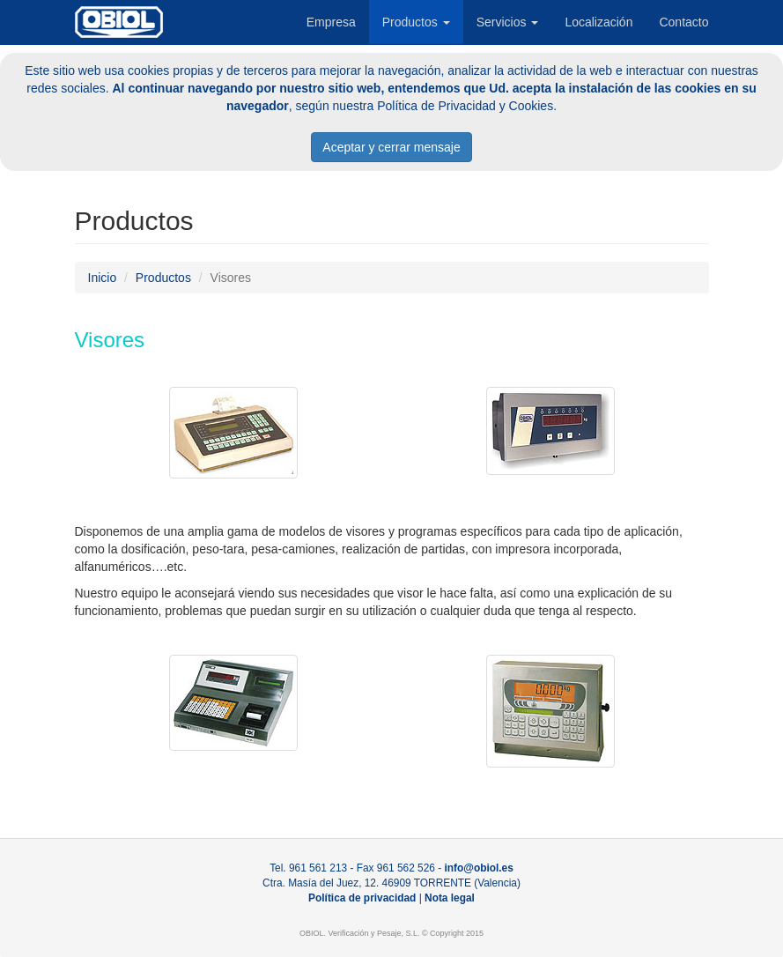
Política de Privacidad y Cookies (465, 106)
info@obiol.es (479, 868)
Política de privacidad (362, 898)
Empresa (331, 22)
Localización (598, 22)
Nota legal (450, 898)
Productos (416, 22)
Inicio (102, 278)
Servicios (507, 22)
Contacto (683, 22)
